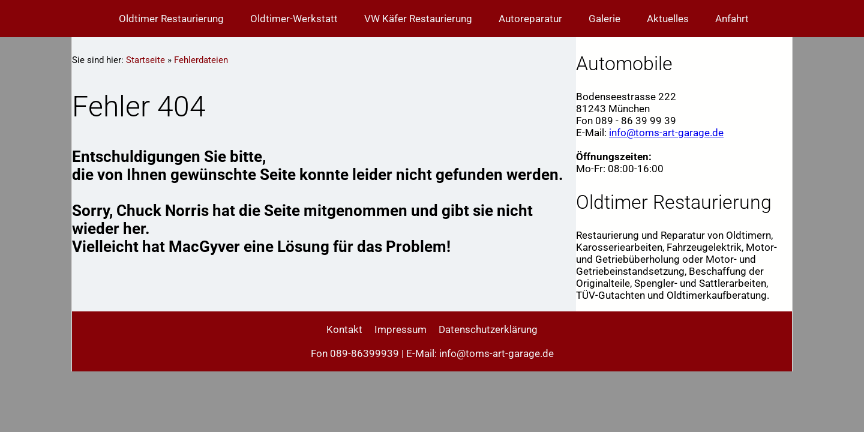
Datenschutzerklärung (488, 329)
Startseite (145, 60)
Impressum (400, 329)
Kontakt (344, 329)
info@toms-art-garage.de (666, 133)
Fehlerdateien (201, 60)
